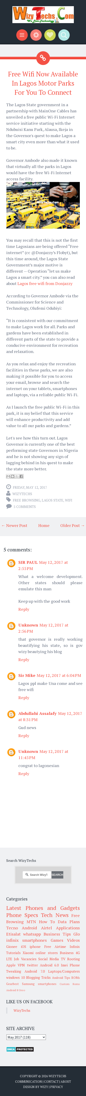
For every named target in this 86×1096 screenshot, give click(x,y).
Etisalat (13, 934)
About (66, 1082)
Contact (51, 1082)
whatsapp (32, 934)
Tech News (55, 915)
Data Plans (69, 921)
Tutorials (13, 952)
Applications (68, 928)
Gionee (11, 946)
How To (47, 921)
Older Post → (72, 525)
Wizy (44, 1087)
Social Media (48, 959)
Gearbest (12, 984)
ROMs (75, 978)
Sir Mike (26, 675)
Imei (64, 965)
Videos (73, 940)
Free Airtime (55, 946)
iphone (35, 946)
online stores (47, 952)
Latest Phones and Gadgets (43, 908)
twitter (32, 965)
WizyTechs (22, 493)
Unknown (28, 625)
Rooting (73, 959)
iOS (23, 946)
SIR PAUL (28, 562)
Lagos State (52, 500)
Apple (11, 965)
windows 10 (15, 977)
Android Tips (61, 978)
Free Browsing (26, 500)
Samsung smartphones (39, 984)
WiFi (68, 500)
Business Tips (57, 934)
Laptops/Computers (64, 971)
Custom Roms (70, 984)
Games (57, 940)
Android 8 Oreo (15, 990)
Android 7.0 (34, 971)
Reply (23, 609)
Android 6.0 (49, 965)
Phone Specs (22, 915)
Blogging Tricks (38, 977)
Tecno (12, 928)
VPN (21, 965)
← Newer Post (14, 525)
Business (67, 952)
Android (29, 928)
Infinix (75, 946)
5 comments (25, 506)
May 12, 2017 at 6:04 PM (59, 675)
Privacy (56, 1087)
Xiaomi (28, 952)
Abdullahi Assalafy (37, 713)
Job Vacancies (25, 959)
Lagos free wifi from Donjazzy (44, 283)
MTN (31, 921)
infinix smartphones (26, 940)
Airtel (46, 928)
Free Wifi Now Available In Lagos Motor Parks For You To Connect (43, 83)
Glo (76, 934)
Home (44, 525)
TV (63, 959)
